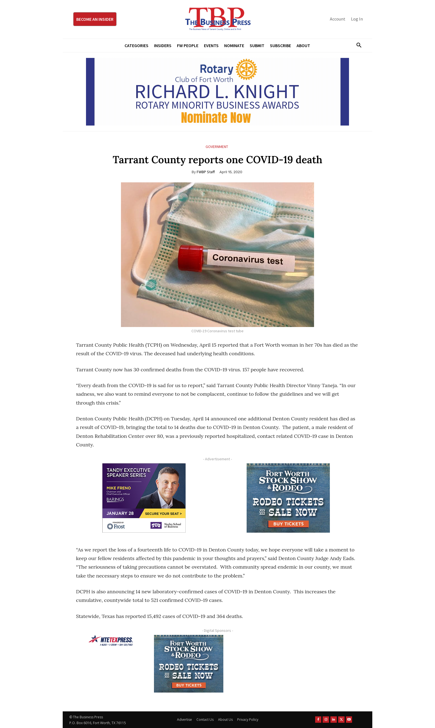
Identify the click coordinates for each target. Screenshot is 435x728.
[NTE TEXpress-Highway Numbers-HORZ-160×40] (110, 640)
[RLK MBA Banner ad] (217, 92)
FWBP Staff (206, 172)
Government (217, 147)
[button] (357, 45)
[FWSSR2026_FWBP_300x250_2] (288, 498)
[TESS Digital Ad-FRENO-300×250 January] (144, 498)
